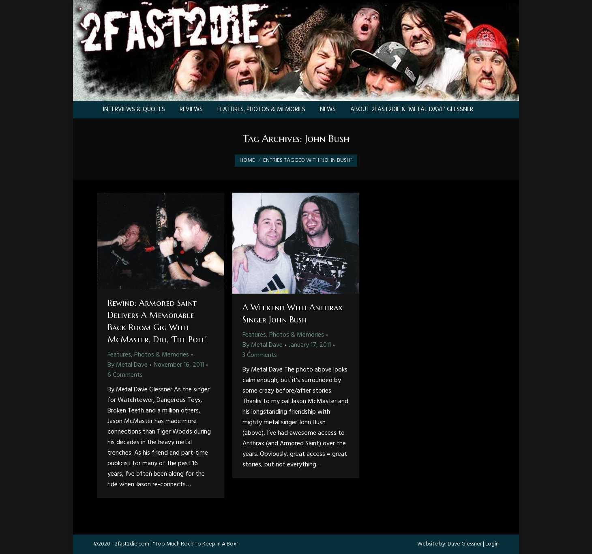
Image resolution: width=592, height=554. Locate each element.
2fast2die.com (132, 544)
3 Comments (259, 355)
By (127, 365)
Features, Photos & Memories (148, 355)
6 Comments (125, 375)
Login (492, 544)
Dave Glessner (465, 544)
